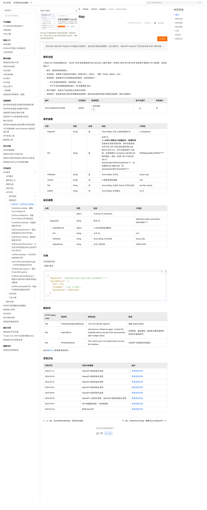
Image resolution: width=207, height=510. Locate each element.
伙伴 (72, 4)
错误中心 (51, 360)
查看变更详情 (137, 380)
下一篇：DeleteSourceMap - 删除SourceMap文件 (144, 430)
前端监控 (103, 18)
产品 (35, 4)
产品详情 (147, 31)
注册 (189, 4)
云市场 (65, 4)
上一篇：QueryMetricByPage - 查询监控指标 (63, 430)
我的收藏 (160, 32)
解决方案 (43, 4)
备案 (176, 4)
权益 (51, 4)
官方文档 (7, 11)
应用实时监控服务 (21, 11)
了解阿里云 (88, 4)
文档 (171, 4)
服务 (79, 4)
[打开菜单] (4, 4)
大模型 (27, 4)
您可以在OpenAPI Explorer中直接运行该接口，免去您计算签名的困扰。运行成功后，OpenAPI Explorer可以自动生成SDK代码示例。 (104, 55)
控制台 (183, 4)
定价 (57, 4)
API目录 (94, 18)
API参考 (85, 18)
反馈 (108, 443)
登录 (199, 4)
